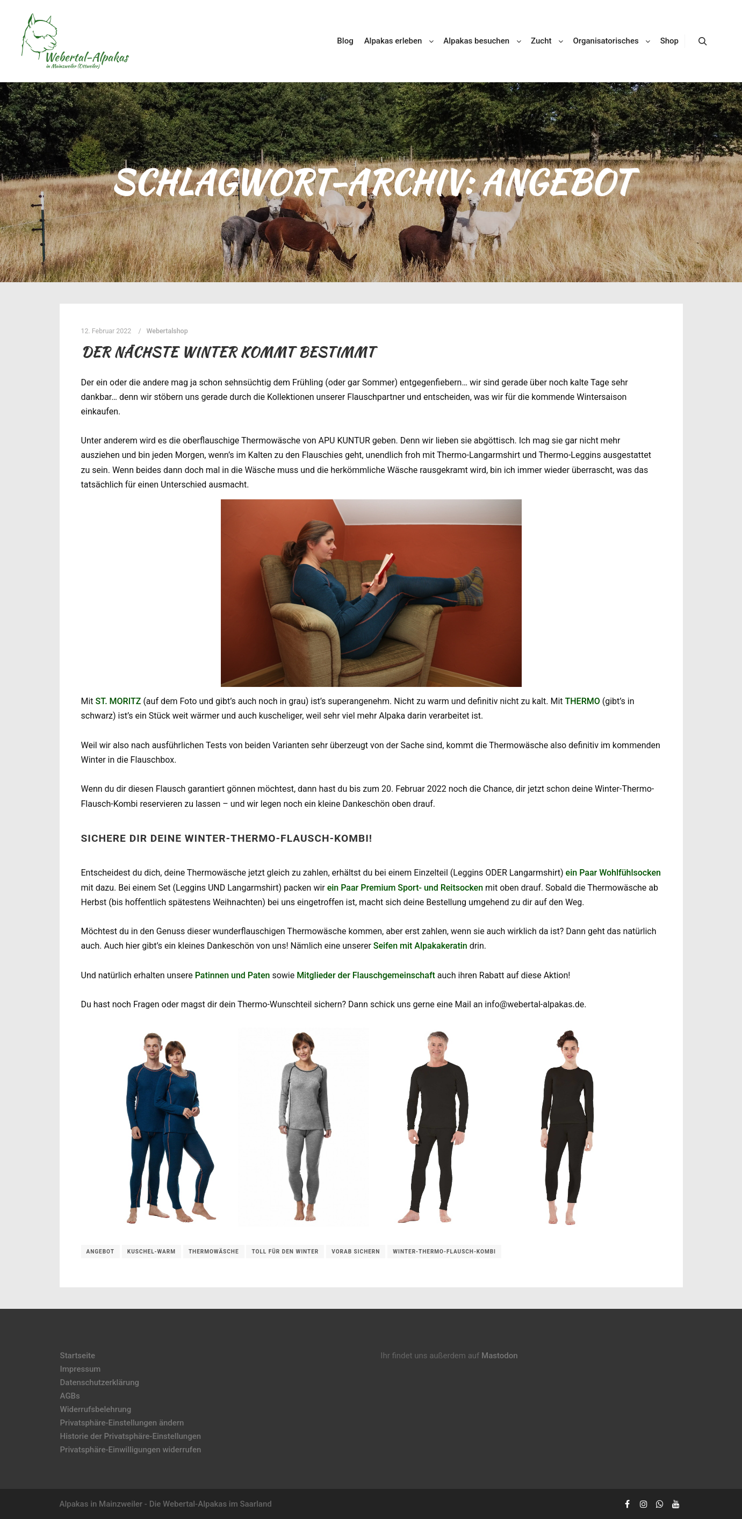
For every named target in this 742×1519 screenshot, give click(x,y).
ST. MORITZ (118, 701)
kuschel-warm (151, 1252)
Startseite (77, 1355)
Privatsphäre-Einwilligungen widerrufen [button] (130, 1449)
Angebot (100, 1252)
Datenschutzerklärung (99, 1382)
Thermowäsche (214, 1252)
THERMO (582, 701)
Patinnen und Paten (232, 975)
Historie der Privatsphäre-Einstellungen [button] (130, 1436)
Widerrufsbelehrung (96, 1409)
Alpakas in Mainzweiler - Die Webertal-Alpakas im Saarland (166, 1504)
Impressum (80, 1369)
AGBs (70, 1396)
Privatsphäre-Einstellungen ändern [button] (122, 1423)
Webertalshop (167, 331)
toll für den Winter (285, 1252)
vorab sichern (356, 1252)
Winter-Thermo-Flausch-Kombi (444, 1252)
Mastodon (499, 1355)
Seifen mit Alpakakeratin (420, 946)
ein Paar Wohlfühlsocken (613, 873)
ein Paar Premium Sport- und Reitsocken (405, 888)
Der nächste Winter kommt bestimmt (228, 352)
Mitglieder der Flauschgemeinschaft (366, 975)
